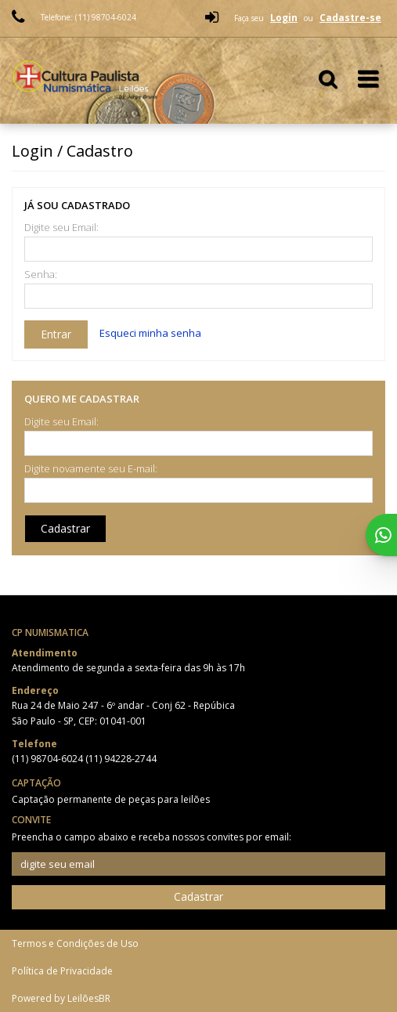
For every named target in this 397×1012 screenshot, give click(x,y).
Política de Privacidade (62, 971)
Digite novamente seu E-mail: (90, 469)
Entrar (56, 334)
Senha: (40, 274)
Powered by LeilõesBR (61, 998)
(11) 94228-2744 (121, 758)
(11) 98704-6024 (48, 758)
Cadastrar (65, 528)
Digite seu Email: (61, 227)
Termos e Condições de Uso (75, 943)
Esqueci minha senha (150, 333)
